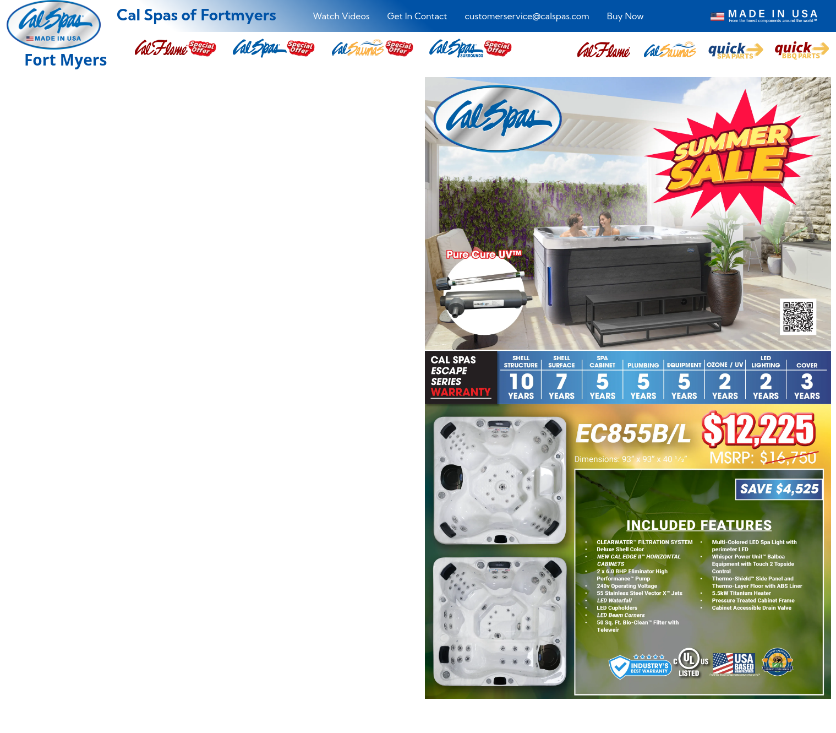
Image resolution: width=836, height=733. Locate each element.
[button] (603, 50)
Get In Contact (417, 15)
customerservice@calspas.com (527, 15)
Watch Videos (341, 15)
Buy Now (625, 15)
